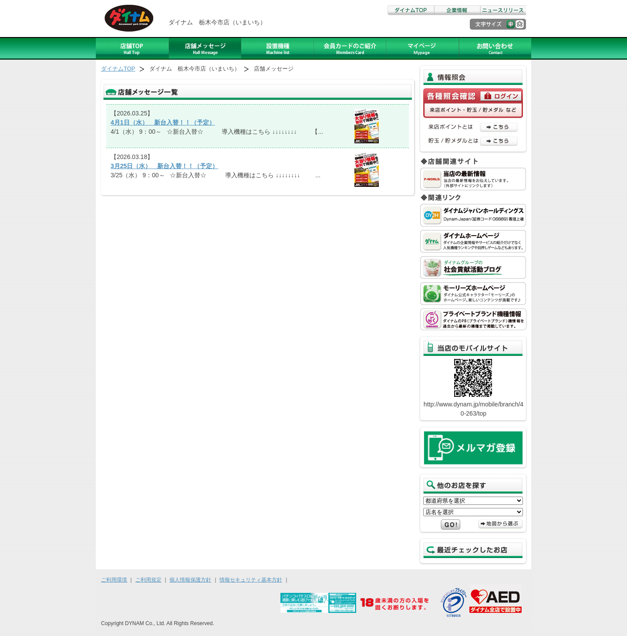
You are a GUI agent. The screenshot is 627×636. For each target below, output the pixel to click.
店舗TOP (132, 48)
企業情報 (457, 10)
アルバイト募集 (422, 48)
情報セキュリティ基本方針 (250, 580)
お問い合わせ (495, 48)
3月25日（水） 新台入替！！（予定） (164, 165)
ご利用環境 (114, 580)
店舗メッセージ (205, 48)
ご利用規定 (148, 580)
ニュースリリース (503, 10)
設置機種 (277, 48)
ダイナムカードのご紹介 (350, 48)
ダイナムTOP (411, 10)
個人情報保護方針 (190, 580)
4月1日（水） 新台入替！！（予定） (163, 122)
